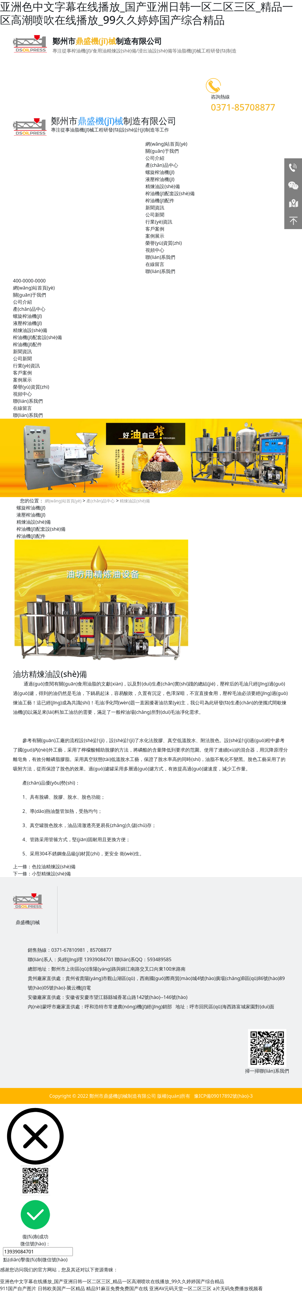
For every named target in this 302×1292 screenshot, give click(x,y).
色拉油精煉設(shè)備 (54, 866)
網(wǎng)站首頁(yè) (166, 144)
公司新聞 (154, 214)
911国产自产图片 (18, 1288)
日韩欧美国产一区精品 (61, 1288)
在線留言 (154, 264)
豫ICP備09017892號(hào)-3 (223, 1096)
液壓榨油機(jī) (159, 179)
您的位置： (32, 500)
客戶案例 (154, 229)
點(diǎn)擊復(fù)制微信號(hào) (35, 1259)
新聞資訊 (154, 207)
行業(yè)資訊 (158, 221)
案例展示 (154, 236)
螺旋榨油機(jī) (159, 172)
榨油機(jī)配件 (159, 200)
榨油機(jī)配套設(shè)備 (169, 193)
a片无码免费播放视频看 (238, 1288)
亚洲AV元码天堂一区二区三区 (180, 1288)
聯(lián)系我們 (160, 257)
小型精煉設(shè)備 (51, 873)
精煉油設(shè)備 (162, 186)
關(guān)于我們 (161, 151)
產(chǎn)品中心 (161, 165)
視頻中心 (154, 250)
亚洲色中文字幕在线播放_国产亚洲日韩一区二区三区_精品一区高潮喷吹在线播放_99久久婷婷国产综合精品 (112, 1281)
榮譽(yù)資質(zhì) (163, 243)
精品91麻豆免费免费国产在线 (117, 1288)
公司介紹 (154, 158)
